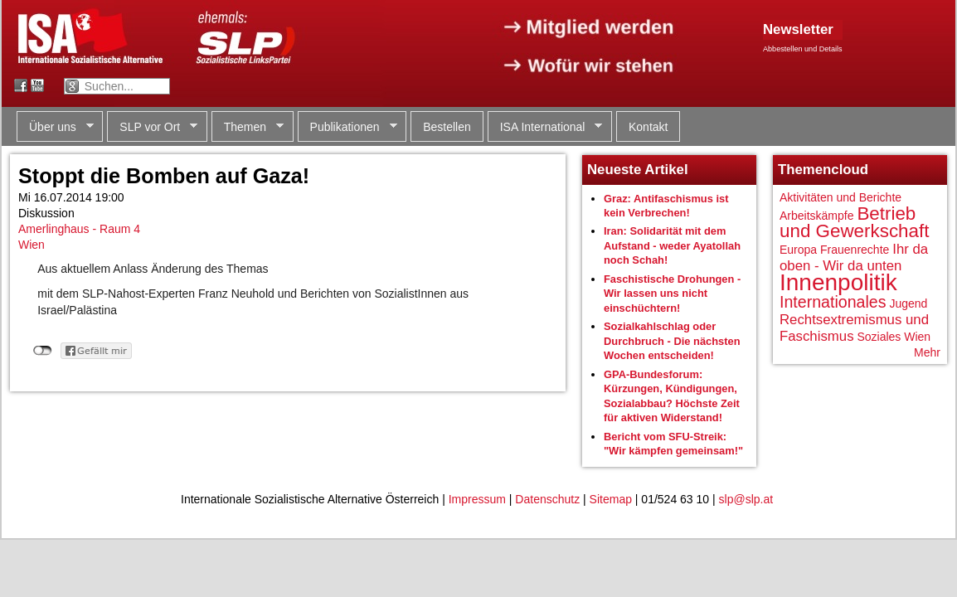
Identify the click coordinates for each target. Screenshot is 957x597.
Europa (798, 249)
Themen (247, 127)
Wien (31, 244)
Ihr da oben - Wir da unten (854, 257)
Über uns (55, 127)
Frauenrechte (854, 249)
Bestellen (447, 126)
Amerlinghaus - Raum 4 (79, 228)
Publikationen (347, 127)
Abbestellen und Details (803, 49)
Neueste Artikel (637, 169)
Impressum (477, 499)
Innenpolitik (838, 282)
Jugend (908, 303)
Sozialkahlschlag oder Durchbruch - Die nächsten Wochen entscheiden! (672, 341)
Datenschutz (547, 499)
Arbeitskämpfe (816, 215)
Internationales (833, 302)
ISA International (545, 127)
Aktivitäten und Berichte (840, 197)
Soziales (879, 336)
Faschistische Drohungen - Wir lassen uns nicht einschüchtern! (672, 293)
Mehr (927, 352)
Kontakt (648, 126)
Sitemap (611, 499)
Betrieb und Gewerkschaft (854, 222)
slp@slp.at (746, 499)
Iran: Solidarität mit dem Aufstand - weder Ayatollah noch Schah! (672, 245)
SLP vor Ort (152, 127)
